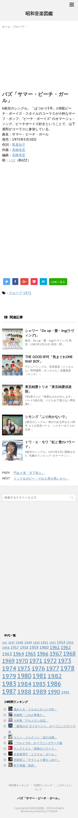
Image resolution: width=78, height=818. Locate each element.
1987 (9, 691)
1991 (65, 692)
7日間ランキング (42, 785)
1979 (9, 676)
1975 (27, 293)
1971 (35, 660)
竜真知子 (18, 144)
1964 (18, 654)
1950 (36, 642)
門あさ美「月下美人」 (29, 473)
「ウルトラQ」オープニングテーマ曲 (38, 743)
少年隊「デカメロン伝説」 (31, 720)
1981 (39, 676)
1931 (4, 642)
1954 (61, 642)
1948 (19, 642)
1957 (15, 647)
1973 (64, 660)
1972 (50, 660)
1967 (56, 653)
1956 (6, 647)
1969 (8, 660)
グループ (15, 293)
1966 (42, 653)
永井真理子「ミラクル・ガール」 (35, 754)
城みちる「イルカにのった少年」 (35, 709)
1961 (55, 647)
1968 (69, 653)
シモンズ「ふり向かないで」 (46, 417)
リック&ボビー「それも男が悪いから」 (41, 478)
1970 (22, 660)
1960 (44, 647)
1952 (44, 642)
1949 (28, 642)
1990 (54, 691)
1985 (39, 684)
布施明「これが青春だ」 (30, 715)
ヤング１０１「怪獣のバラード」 (35, 748)
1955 (70, 642)
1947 (11, 642)
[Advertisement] (39, 59)
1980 (24, 676)
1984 (24, 684)
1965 (30, 654)
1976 (38, 668)
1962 (66, 647)
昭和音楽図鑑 (39, 13)
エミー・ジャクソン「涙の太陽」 (35, 737)
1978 (67, 668)
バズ (12, 160)
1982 (55, 676)
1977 (52, 668)
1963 (7, 653)
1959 (33, 647)
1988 (24, 691)
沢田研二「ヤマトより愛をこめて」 (37, 760)
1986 (54, 684)
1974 (9, 668)
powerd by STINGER (45, 811)
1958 (24, 647)
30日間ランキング (19, 785)
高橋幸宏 (18, 150)
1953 (52, 642)
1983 (9, 684)
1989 (39, 691)
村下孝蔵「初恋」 (25, 765)
